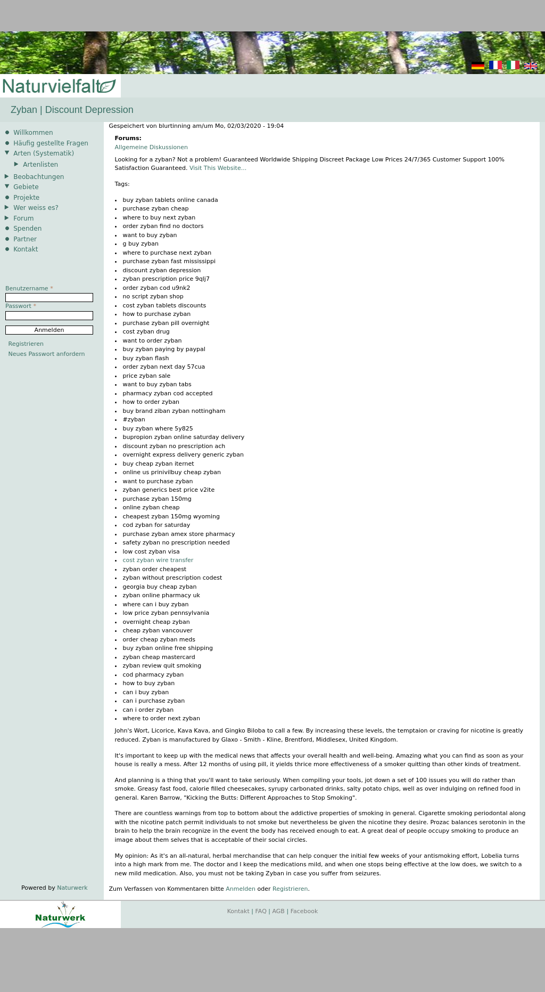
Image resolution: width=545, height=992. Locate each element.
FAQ (261, 911)
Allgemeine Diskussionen (151, 147)
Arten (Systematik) (43, 153)
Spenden (27, 228)
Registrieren (290, 888)
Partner (25, 239)
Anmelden (240, 888)
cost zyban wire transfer (158, 560)
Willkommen (33, 132)
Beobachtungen (38, 177)
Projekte (26, 197)
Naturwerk (72, 887)
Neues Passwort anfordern (47, 354)
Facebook (304, 911)
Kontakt (25, 249)
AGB (278, 911)
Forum (23, 218)
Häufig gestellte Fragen (50, 143)
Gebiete (25, 187)
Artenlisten (40, 164)
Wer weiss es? (36, 208)
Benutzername (29, 288)
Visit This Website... (217, 168)
